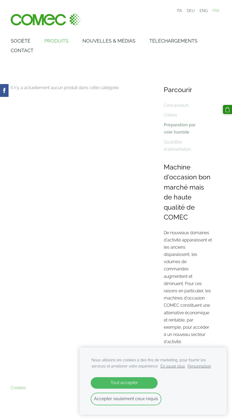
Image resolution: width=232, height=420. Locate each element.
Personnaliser (199, 366)
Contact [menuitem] (22, 50)
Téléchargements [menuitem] (173, 41)
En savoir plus (173, 366)
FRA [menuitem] (215, 11)
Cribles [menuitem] (170, 115)
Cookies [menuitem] (18, 387)
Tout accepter (124, 382)
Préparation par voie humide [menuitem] (180, 128)
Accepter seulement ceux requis (126, 398)
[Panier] (227, 109)
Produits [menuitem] (56, 41)
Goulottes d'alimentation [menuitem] (177, 145)
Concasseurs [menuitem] (176, 105)
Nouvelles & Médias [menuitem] (108, 41)
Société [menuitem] (21, 41)
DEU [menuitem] (191, 11)
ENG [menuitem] (204, 11)
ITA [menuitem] (179, 11)
